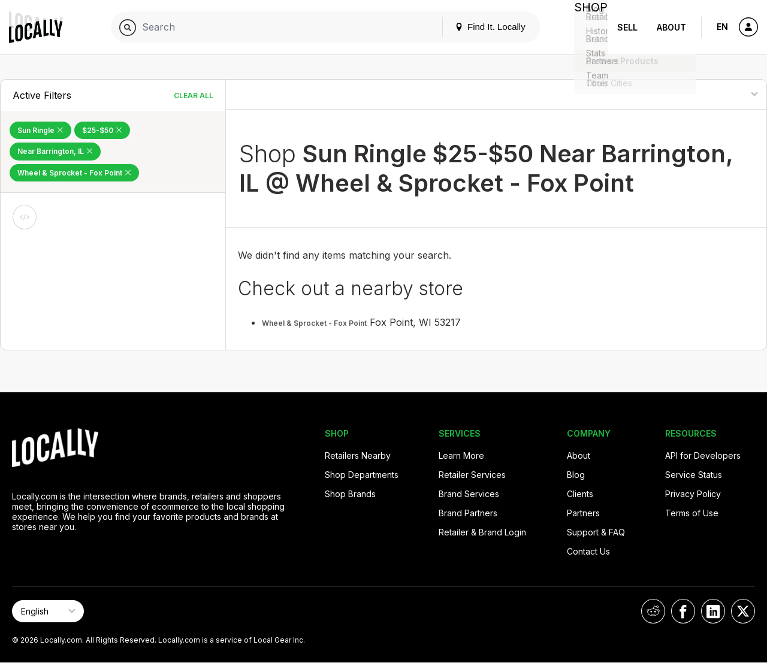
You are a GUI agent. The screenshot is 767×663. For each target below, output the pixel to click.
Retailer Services (472, 475)
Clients (580, 494)
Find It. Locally (480, 27)
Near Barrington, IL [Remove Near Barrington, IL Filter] (55, 151)
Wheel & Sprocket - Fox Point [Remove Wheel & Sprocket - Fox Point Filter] (74, 172)
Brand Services (469, 494)
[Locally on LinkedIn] (713, 611)
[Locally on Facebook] (683, 611)
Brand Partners (468, 513)
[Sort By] (706, 94)
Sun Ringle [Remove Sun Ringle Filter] (40, 130)
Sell (627, 27)
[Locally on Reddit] (653, 611)
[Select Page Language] (48, 611)
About (671, 27)
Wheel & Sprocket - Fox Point (314, 323)
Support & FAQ (596, 532)
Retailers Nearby (358, 455)
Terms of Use (691, 513)
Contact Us (588, 551)
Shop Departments (361, 475)
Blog (576, 475)
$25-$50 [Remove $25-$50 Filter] (102, 130)
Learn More (461, 455)
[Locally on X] (743, 611)
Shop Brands (350, 494)
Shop (586, 27)
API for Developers (703, 455)
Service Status (693, 475)
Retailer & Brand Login (482, 532)
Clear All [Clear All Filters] (193, 95)
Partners (583, 513)
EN (722, 27)
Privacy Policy (693, 494)
